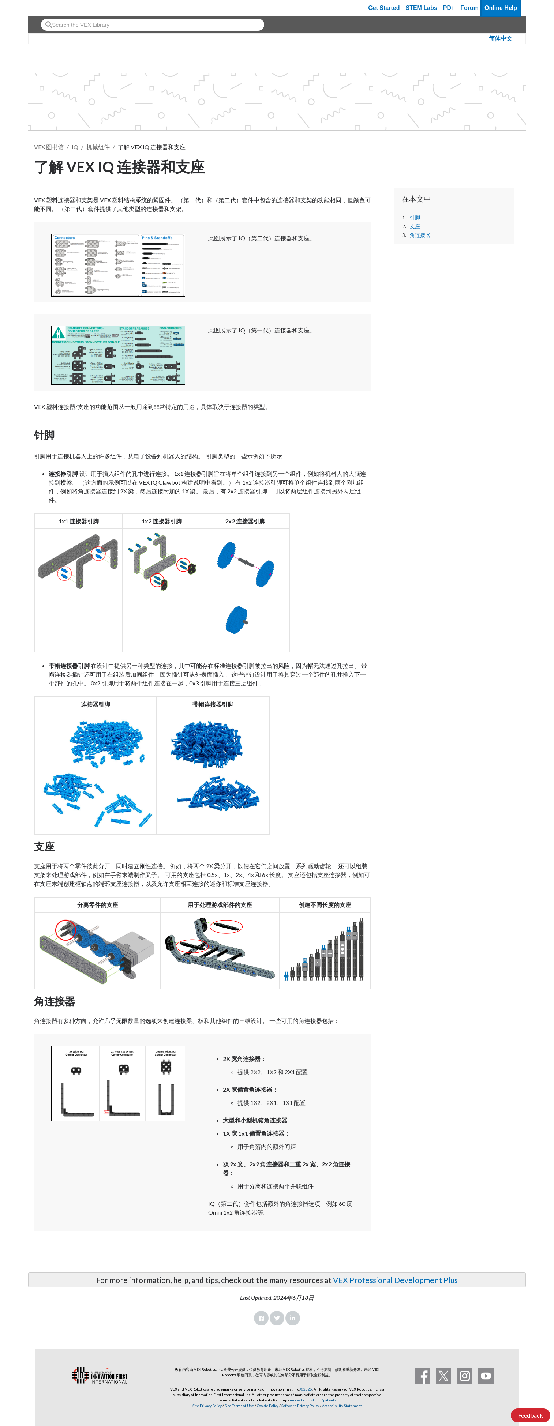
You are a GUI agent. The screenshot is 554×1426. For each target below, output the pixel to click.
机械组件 (98, 146)
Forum (469, 8)
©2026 (306, 1389)
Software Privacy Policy (300, 1405)
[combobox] (152, 25)
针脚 (415, 218)
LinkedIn (292, 1318)
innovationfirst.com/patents (313, 1400)
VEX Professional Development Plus (395, 1279)
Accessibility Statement (342, 1405)
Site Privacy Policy (207, 1405)
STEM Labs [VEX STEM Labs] (421, 8)
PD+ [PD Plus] (449, 8)
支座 (415, 226)
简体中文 (500, 38)
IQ (75, 146)
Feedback (530, 1415)
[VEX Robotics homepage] (48, 8)
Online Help (500, 8)
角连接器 (420, 235)
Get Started (384, 8)
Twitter (277, 1318)
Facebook (261, 1318)
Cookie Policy (267, 1405)
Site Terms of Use (239, 1405)
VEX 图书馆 (49, 146)
